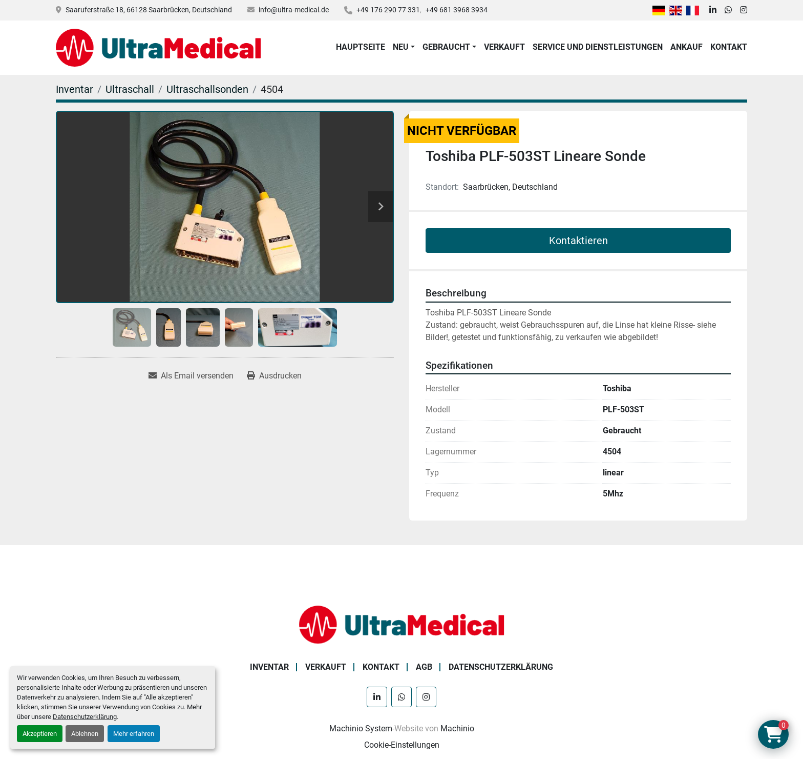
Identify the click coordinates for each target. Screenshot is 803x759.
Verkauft (504, 47)
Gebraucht (446, 47)
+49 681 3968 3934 (457, 10)
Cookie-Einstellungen (401, 745)
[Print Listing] (274, 376)
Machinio (457, 728)
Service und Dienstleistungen (598, 47)
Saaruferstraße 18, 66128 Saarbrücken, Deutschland (149, 10)
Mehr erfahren (133, 733)
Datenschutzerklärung (85, 717)
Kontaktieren (578, 240)
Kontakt (728, 47)
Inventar (269, 667)
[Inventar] (74, 89)
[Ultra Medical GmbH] (401, 624)
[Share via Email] (191, 376)
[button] (404, 47)
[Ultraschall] (129, 89)
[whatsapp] (728, 10)
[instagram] (743, 10)
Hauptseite (360, 47)
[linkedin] (712, 10)
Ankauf (686, 47)
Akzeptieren (40, 733)
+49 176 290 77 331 (388, 10)
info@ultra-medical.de (294, 10)
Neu (401, 47)
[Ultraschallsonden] (207, 89)
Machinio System (360, 728)
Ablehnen (84, 733)
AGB (424, 667)
